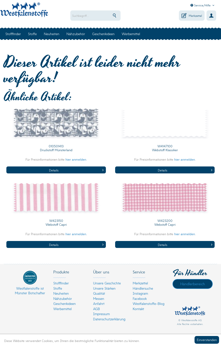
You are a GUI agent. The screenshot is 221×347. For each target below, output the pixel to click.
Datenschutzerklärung (109, 318)
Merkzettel (140, 283)
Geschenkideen (64, 303)
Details (76, 170)
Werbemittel (62, 308)
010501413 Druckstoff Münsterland (56, 148)
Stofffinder (61, 283)
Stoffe (57, 288)
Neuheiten (61, 293)
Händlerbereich (192, 283)
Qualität (99, 293)
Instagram (140, 293)
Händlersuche (143, 288)
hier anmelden (75, 159)
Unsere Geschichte (107, 283)
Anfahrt (99, 303)
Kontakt (138, 308)
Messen (98, 298)
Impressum (101, 313)
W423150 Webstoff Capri (56, 223)
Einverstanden (207, 339)
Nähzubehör (62, 298)
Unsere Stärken (104, 288)
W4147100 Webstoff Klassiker (165, 148)
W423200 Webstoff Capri (165, 223)
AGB (96, 308)
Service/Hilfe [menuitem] (201, 5)
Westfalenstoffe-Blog (148, 303)
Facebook (140, 298)
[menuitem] (101, 15)
